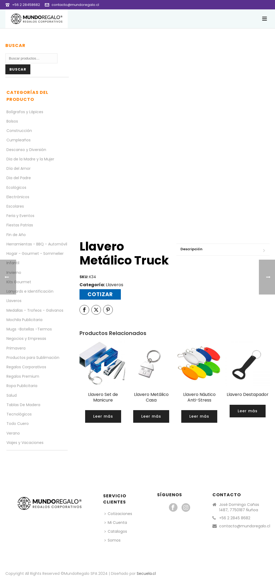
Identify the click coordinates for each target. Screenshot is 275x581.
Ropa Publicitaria (21, 385)
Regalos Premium (22, 376)
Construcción (19, 130)
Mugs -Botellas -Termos (29, 329)
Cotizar (100, 294)
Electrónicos (17, 197)
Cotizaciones (118, 513)
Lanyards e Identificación (29, 291)
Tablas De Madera (23, 404)
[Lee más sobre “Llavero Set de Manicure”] (103, 416)
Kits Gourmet (18, 282)
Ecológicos (16, 187)
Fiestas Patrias (19, 225)
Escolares (15, 206)
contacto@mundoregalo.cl (75, 4)
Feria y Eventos (20, 215)
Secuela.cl (146, 573)
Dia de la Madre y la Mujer (30, 159)
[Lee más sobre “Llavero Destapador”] (248, 411)
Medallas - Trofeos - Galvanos (34, 310)
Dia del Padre (18, 178)
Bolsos (12, 121)
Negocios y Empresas (26, 338)
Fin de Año (16, 234)
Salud (11, 395)
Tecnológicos (19, 414)
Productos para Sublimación (32, 357)
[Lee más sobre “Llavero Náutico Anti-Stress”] (199, 416)
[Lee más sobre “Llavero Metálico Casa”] (151, 416)
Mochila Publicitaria (24, 319)
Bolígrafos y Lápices (24, 112)
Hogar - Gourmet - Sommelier (35, 253)
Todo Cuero (17, 423)
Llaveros (114, 285)
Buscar (17, 69)
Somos (112, 540)
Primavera (16, 348)
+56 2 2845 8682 (234, 518)
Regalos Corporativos (26, 367)
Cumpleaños (18, 140)
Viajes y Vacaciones (25, 442)
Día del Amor (18, 168)
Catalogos (115, 531)
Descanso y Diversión (26, 149)
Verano (13, 433)
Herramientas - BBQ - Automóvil (36, 244)
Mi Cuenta (115, 522)
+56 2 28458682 (26, 4)
